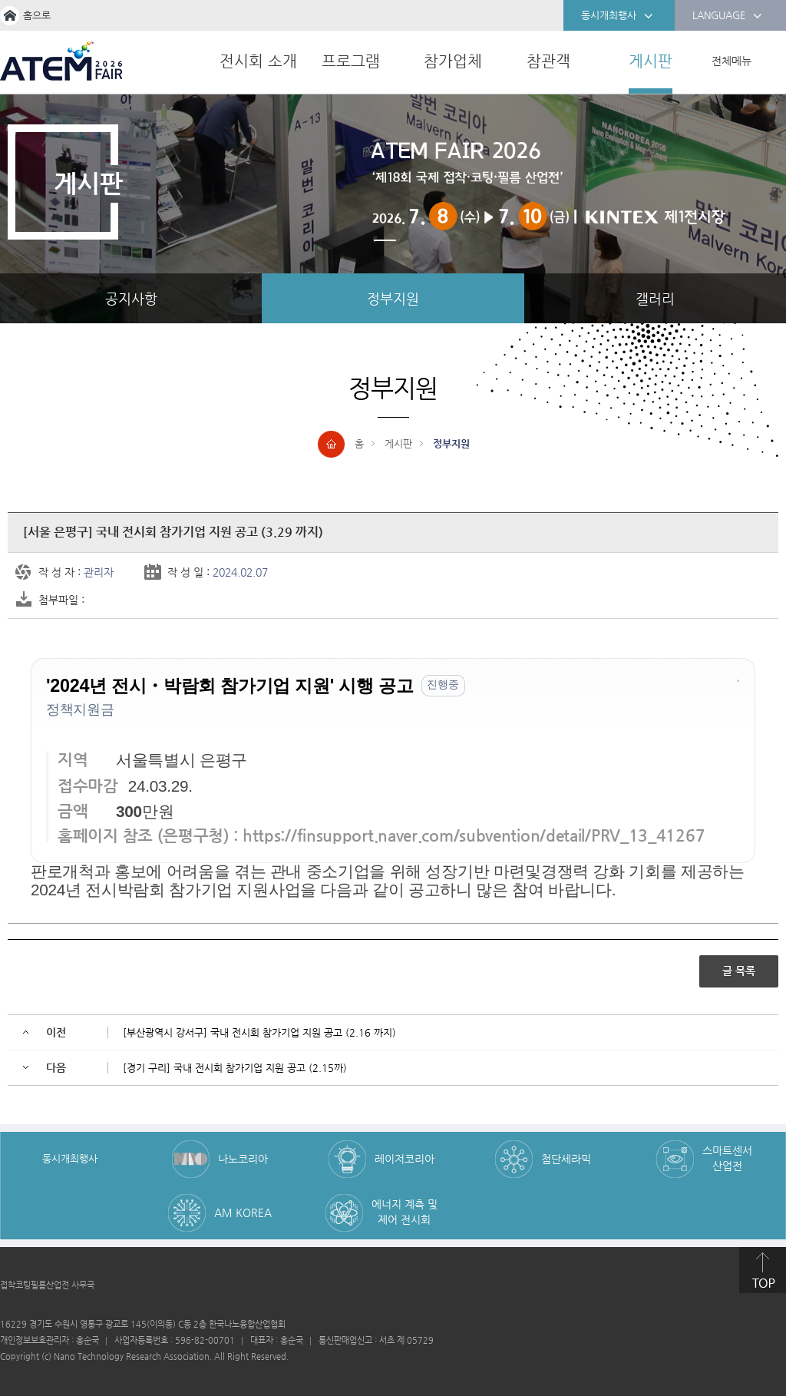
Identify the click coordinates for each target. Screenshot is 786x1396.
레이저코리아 (404, 1159)
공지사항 (131, 298)
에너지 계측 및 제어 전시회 (405, 1212)
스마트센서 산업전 (727, 1158)
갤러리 (655, 298)
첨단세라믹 (566, 1159)
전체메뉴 (731, 61)
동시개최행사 (617, 16)
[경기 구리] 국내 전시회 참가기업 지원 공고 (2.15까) (235, 1067)
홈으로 (37, 15)
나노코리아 (243, 1159)
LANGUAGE (727, 16)
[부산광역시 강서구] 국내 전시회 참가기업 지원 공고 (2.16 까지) (259, 1032)
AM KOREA (243, 1212)
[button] (738, 684)
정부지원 (393, 298)
